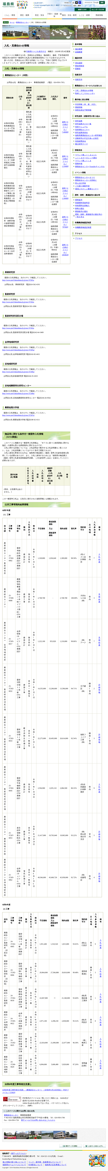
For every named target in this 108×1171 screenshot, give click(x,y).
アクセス (78, 238)
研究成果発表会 (81, 133)
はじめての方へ (50, 3)
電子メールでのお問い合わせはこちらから (38, 1120)
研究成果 (78, 121)
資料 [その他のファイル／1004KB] (65, 250)
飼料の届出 (79, 208)
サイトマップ (50, 7)
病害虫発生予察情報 (83, 110)
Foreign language (50, 5)
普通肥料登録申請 (82, 203)
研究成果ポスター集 (83, 124)
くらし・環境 (9, 15)
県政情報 (99, 15)
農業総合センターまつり (85, 177)
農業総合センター (22, 22)
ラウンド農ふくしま (83, 161)
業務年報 (78, 164)
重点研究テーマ (81, 144)
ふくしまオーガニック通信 (86, 158)
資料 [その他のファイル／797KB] (65, 222)
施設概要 (78, 49)
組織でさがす (82, 9)
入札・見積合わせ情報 (84, 90)
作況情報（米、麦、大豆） (86, 104)
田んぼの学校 (80, 183)
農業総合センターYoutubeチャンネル (90, 167)
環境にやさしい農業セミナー (87, 189)
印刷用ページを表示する (36, 51)
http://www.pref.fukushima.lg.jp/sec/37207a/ (18, 415)
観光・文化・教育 (69, 15)
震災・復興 (24, 15)
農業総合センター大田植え (86, 180)
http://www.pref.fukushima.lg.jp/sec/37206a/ (18, 372)
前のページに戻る (70, 1146)
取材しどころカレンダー (85, 93)
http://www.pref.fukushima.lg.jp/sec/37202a (18, 302)
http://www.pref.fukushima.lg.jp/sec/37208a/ (18, 393)
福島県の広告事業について (55, 1165)
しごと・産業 (84, 15)
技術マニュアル (81, 127)
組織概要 (78, 52)
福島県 (8, 4)
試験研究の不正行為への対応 (87, 138)
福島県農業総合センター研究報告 (88, 135)
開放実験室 (79, 66)
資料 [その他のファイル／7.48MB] (65, 127)
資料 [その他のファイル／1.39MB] (65, 193)
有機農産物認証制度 (83, 227)
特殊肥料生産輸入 (82, 206)
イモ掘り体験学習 (82, 186)
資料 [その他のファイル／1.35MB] (65, 161)
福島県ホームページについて (14, 1165)
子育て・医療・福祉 (54, 15)
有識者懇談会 (80, 141)
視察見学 (78, 80)
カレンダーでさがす (98, 9)
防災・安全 (39, 15)
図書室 (78, 69)
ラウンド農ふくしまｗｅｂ (86, 155)
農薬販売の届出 (81, 211)
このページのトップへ (94, 1146)
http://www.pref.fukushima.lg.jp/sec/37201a (18, 280)
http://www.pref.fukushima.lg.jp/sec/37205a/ (18, 350)
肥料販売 (78, 200)
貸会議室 (78, 63)
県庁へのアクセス (18, 1153)
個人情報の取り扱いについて (14, 1162)
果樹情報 (78, 107)
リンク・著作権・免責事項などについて (44, 1162)
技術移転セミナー (82, 130)
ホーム (12, 22)
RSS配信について (35, 1165)
